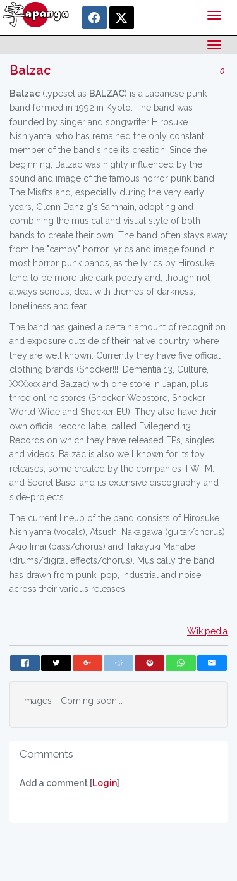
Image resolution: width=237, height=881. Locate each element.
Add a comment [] (69, 783)
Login (104, 783)
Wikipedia (207, 631)
